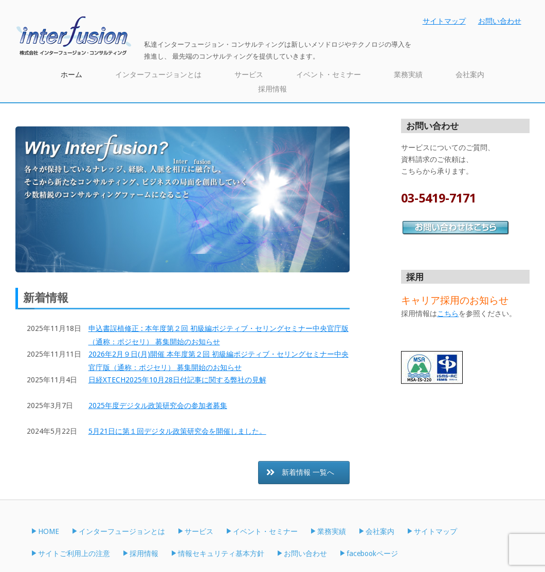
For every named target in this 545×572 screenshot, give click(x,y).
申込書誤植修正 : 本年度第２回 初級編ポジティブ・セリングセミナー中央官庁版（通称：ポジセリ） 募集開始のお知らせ (218, 335)
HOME (48, 531)
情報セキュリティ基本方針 (221, 553)
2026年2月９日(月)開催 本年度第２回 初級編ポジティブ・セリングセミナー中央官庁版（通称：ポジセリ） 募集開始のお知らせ (218, 361)
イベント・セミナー (328, 74)
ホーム (71, 74)
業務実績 (408, 74)
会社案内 (470, 74)
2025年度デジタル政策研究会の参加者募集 (157, 405)
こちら (448, 313)
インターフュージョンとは (158, 74)
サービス (248, 74)
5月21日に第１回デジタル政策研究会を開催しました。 (177, 431)
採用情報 (272, 89)
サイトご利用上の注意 (74, 553)
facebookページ (372, 553)
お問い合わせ (499, 21)
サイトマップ (444, 21)
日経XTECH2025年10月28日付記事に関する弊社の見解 (177, 380)
